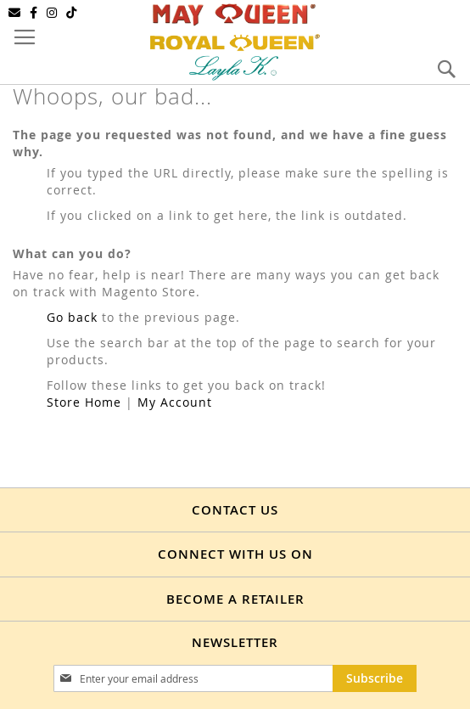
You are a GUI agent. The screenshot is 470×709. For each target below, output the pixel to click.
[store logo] (235, 40)
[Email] (14, 12)
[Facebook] (34, 12)
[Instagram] (52, 12)
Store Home (84, 402)
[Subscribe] (375, 678)
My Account (174, 402)
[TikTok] (71, 12)
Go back (72, 317)
